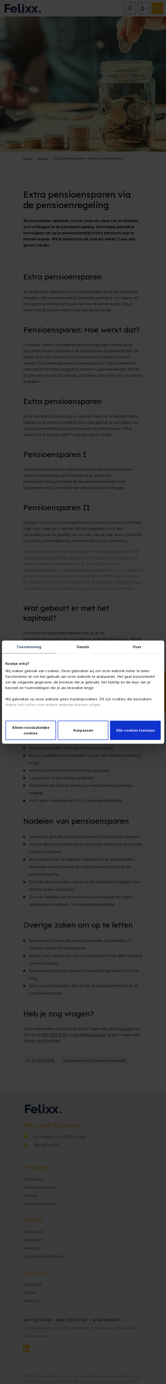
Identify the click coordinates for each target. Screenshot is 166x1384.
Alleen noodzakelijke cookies (31, 730)
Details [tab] (83, 646)
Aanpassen (83, 730)
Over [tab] (137, 646)
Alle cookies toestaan (135, 730)
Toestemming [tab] (28, 646)
